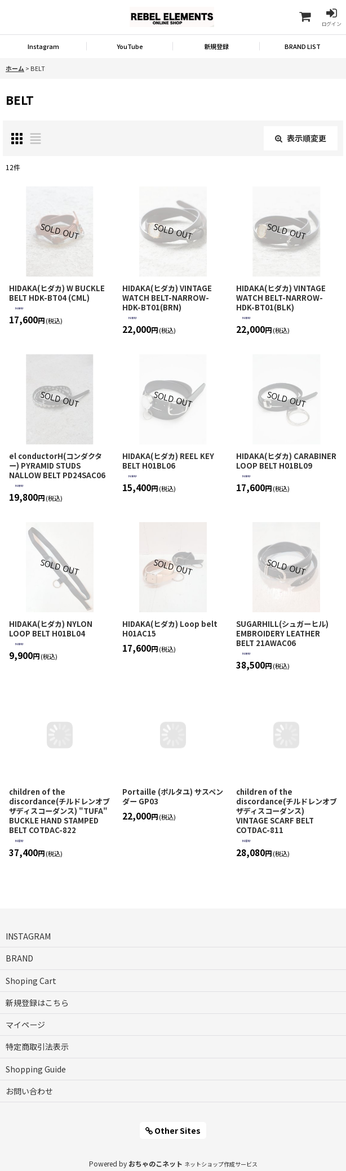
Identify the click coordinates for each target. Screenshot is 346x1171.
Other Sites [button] (173, 1130)
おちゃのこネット (155, 1163)
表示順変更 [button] (300, 138)
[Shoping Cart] (304, 17)
